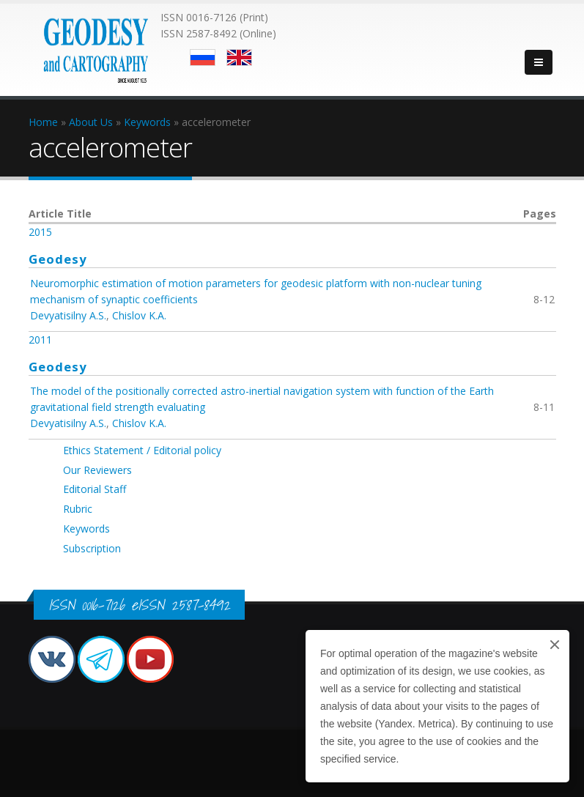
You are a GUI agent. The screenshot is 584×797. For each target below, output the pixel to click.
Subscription (92, 548)
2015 (40, 232)
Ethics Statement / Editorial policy (142, 450)
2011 (40, 339)
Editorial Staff (94, 489)
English (239, 57)
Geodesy (58, 259)
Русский (202, 57)
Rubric (77, 509)
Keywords (86, 528)
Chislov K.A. (139, 315)
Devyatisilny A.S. (68, 315)
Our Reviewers (97, 470)
